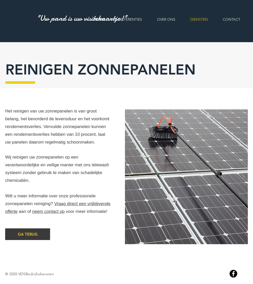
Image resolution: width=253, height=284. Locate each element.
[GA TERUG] (27, 234)
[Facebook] (233, 274)
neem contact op (48, 211)
